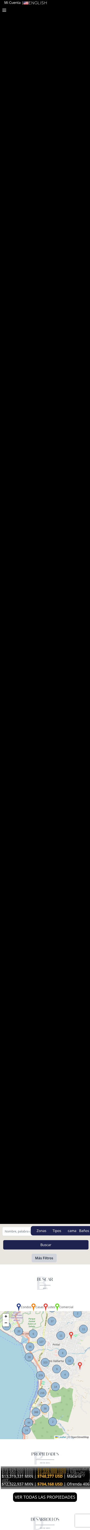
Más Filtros (44, 1258)
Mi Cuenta (12, 2)
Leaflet (60, 1437)
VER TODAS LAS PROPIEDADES (45, 1497)
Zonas (41, 1230)
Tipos (57, 1230)
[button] (71, 1336)
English (35, 3)
